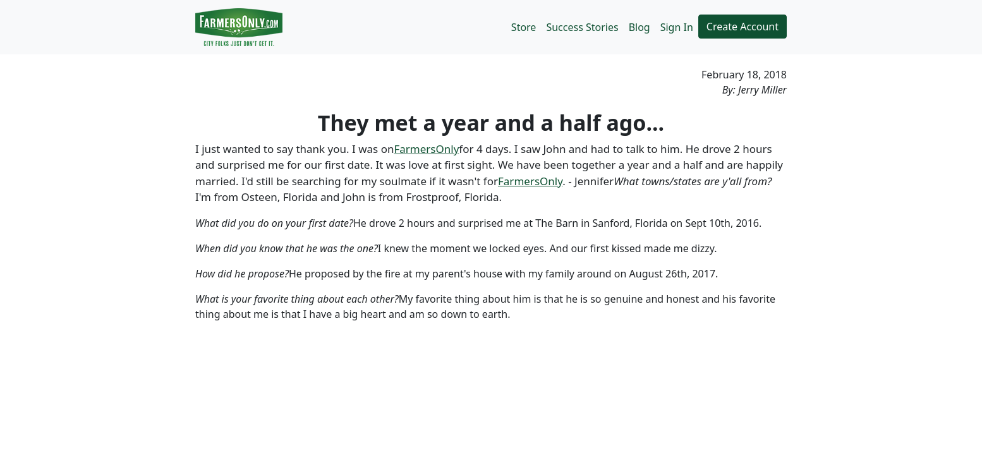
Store (523, 27)
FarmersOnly (426, 149)
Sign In (676, 27)
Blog (639, 27)
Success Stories (582, 27)
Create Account (742, 26)
